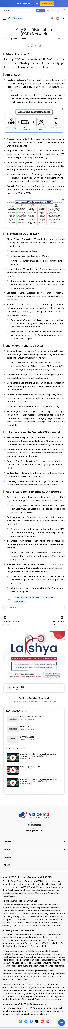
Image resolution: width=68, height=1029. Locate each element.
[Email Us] (58, 10)
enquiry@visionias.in (34, 831)
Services (34, 849)
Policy (34, 865)
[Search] (52, 18)
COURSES (34, 841)
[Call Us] (54, 11)
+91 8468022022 (34, 825)
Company (34, 857)
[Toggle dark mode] (48, 11)
